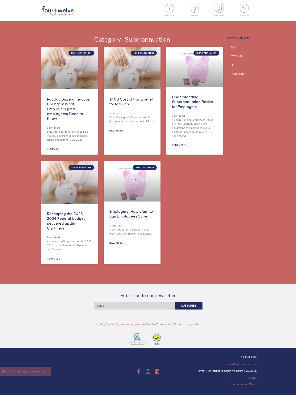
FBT (233, 65)
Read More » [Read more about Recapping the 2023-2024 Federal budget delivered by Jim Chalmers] (54, 258)
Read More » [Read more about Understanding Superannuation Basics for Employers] (179, 145)
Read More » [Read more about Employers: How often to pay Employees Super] (116, 243)
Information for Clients (243, 384)
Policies (252, 377)
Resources (238, 74)
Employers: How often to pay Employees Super (131, 213)
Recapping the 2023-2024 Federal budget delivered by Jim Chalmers (66, 221)
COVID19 (237, 56)
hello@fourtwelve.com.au (242, 364)
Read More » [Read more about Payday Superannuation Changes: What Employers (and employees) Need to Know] (54, 149)
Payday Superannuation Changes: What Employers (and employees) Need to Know (68, 109)
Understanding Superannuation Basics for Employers (192, 102)
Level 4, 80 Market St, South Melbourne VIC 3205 (227, 370)
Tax (233, 47)
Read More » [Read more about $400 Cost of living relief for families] (116, 130)
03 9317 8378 (249, 357)
